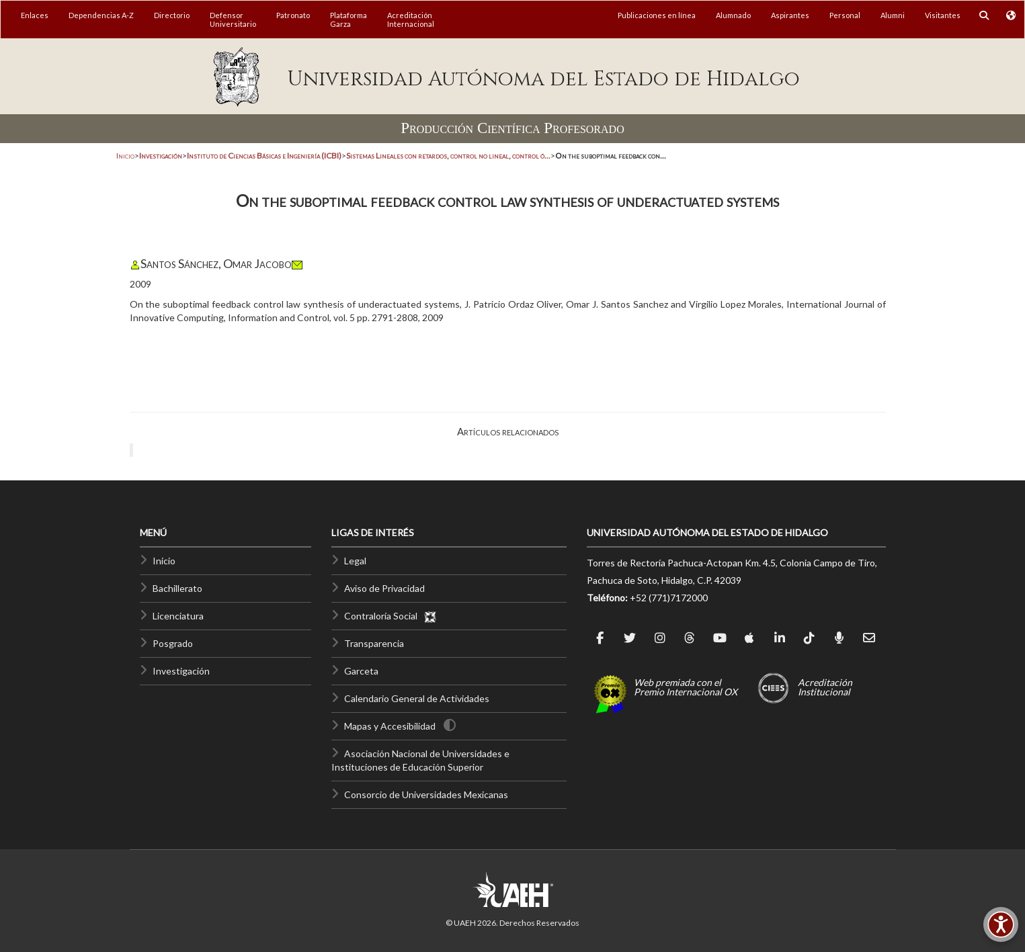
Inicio (125, 155)
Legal (355, 560)
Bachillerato (177, 588)
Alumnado (733, 15)
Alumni (892, 15)
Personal (844, 15)
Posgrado (173, 643)
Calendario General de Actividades (416, 698)
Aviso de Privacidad (384, 588)
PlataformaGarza (348, 19)
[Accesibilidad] (1000, 924)
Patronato (293, 15)
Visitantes (942, 15)
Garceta (361, 671)
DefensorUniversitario (233, 19)
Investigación (181, 671)
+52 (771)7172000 (669, 597)
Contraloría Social (390, 615)
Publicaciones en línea (657, 15)
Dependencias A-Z (101, 15)
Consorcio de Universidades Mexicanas (426, 794)
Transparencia (374, 643)
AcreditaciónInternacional (410, 19)
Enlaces (34, 15)
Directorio (172, 15)
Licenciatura (178, 615)
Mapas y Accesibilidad (390, 726)
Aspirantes (790, 15)
